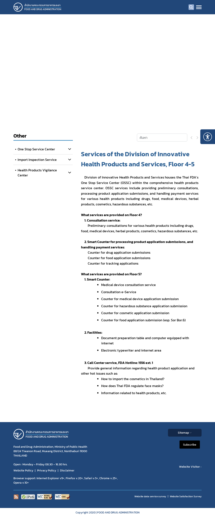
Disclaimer (67, 470)
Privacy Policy (46, 470)
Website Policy (23, 470)
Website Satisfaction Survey (186, 496)
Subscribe (189, 444)
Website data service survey (150, 496)
